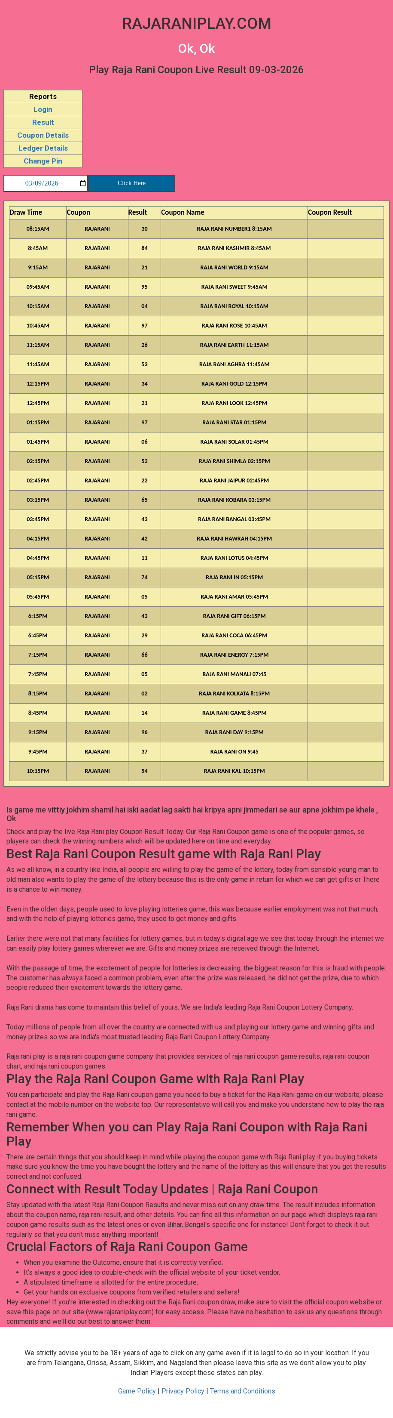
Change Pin (43, 161)
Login (43, 109)
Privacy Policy (183, 1391)
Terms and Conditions (242, 1391)
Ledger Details (43, 148)
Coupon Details (43, 135)
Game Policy (138, 1391)
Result (43, 122)
